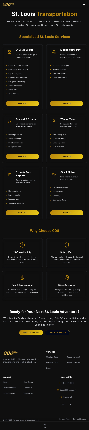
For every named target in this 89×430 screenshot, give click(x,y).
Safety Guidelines (9, 388)
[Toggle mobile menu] (84, 4)
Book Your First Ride (31, 333)
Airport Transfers (73, 363)
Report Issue (28, 393)
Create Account (9, 393)
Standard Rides (52, 357)
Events (48, 368)
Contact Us (28, 388)
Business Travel (52, 363)
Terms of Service (79, 419)
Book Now (22, 103)
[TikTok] (69, 405)
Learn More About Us (57, 333)
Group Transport (73, 357)
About (5, 382)
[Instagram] (62, 405)
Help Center (28, 382)
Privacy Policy (64, 419)
